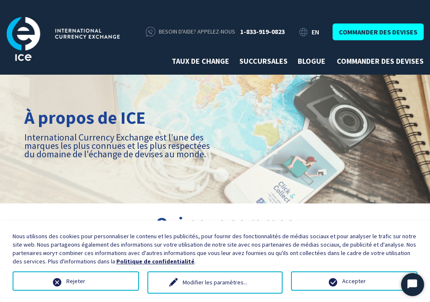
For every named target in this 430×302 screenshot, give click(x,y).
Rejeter (75, 281)
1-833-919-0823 (262, 31)
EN (315, 32)
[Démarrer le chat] (412, 284)
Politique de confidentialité (155, 261)
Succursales (263, 61)
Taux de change (200, 61)
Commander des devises (378, 32)
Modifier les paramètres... (215, 282)
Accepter (354, 281)
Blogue (311, 61)
